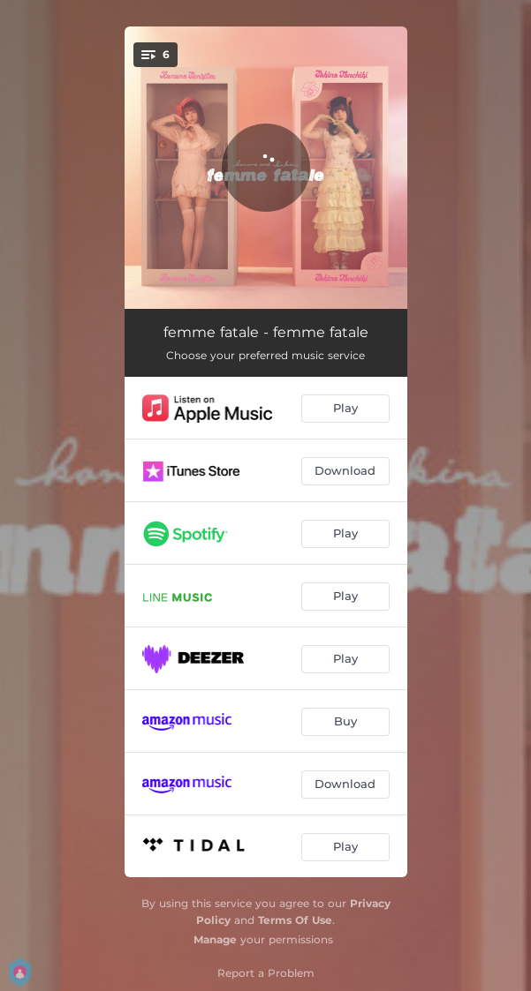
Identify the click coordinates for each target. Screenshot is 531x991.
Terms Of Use (295, 920)
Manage (215, 939)
